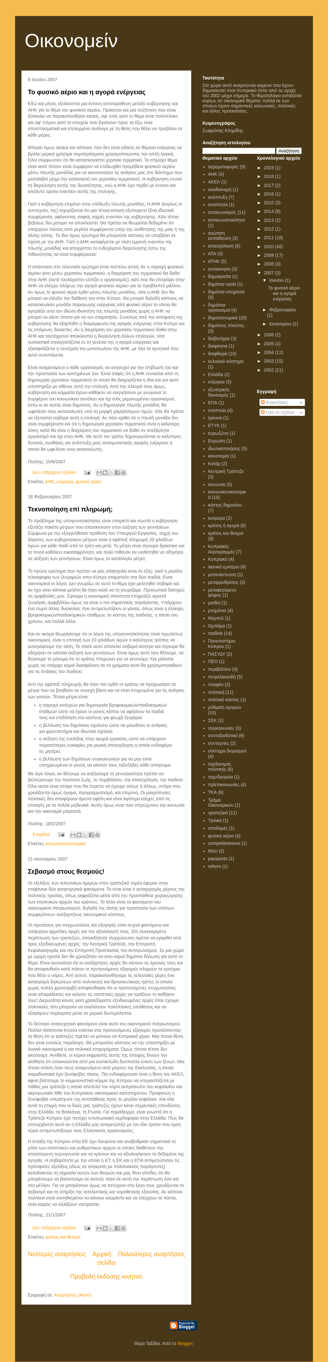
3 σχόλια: (42, 834)
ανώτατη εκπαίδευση (219, 236)
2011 (269, 237)
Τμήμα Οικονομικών (221, 802)
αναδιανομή (220, 189)
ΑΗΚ (49, 481)
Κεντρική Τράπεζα (226, 471)
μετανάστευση (222, 574)
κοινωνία (217, 484)
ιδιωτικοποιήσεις (224, 448)
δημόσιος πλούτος (226, 325)
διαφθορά (217, 353)
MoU (213, 850)
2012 (269, 228)
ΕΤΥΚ (214, 425)
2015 (269, 202)
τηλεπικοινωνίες (224, 784)
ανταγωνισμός (222, 212)
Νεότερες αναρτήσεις (57, 1253)
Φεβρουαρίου (282, 309)
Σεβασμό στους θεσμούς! (66, 871)
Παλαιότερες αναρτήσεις (151, 1253)
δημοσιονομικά (223, 317)
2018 (269, 176)
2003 (269, 361)
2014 (269, 211)
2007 (269, 272)
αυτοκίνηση (219, 269)
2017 (269, 185)
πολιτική (216, 692)
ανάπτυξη (217, 197)
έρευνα (215, 417)
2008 (269, 263)
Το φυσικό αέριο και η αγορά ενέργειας (86, 92)
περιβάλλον (219, 669)
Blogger (185, 1343)
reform (214, 866)
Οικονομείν (71, 40)
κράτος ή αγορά (223, 525)
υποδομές (218, 828)
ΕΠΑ (212, 402)
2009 (269, 255)
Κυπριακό (217, 559)
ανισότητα (218, 204)
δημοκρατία (219, 276)
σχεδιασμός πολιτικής (219, 766)
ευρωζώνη (218, 433)
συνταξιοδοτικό (223, 735)
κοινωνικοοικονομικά (65, 843)
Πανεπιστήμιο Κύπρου (221, 643)
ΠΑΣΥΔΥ (217, 654)
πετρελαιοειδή (222, 676)
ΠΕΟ (213, 661)
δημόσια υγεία (222, 284)
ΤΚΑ (212, 792)
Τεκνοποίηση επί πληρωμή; (70, 509)
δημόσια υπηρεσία (226, 291)
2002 (269, 370)
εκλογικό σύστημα (226, 361)
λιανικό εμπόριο (223, 566)
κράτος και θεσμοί (62, 1237)
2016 (269, 194)
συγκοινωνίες (221, 728)
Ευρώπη (216, 440)
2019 (269, 167)
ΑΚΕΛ (214, 181)
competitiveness (224, 843)
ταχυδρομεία (220, 776)
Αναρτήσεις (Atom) (72, 1295)
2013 (269, 220)
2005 (269, 343)
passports (218, 858)
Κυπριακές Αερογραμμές (221, 549)
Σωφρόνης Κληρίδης (222, 130)
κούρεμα (216, 518)
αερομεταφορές (223, 166)
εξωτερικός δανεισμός (219, 392)
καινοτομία (218, 455)
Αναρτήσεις (274, 402)
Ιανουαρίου (280, 323)
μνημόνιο (217, 610)
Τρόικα (215, 820)
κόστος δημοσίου (225, 505)
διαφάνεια (218, 346)
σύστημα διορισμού (227, 750)
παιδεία (215, 633)
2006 (269, 334)
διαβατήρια (219, 338)
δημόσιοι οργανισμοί (219, 307)
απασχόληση (221, 245)
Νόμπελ (216, 618)
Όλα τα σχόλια (277, 412)
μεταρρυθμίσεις (223, 582)
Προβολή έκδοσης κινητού (106, 1276)
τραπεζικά (218, 812)
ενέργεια (64, 481)
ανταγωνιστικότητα (226, 220)
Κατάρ (214, 463)
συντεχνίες (218, 743)
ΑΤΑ (212, 253)
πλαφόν (216, 684)
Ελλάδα (215, 374)
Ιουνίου (277, 280)
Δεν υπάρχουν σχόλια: (55, 472)
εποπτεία (217, 410)
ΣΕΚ (212, 720)
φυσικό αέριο (88, 481)
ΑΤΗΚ (214, 261)
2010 (269, 246)
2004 (269, 352)
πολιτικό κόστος (223, 699)
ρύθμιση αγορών (225, 707)
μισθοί (214, 602)
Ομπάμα (216, 625)
